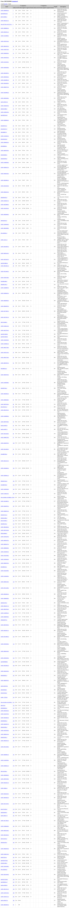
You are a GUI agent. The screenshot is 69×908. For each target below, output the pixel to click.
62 (13, 281)
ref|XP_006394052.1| (5, 180)
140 (13, 624)
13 (13, 57)
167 (13, 754)
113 (13, 520)
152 (13, 713)
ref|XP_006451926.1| (5, 651)
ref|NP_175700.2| (4, 697)
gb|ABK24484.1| (4, 281)
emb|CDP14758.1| (4, 860)
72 (13, 326)
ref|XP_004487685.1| (5, 616)
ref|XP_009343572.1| (5, 740)
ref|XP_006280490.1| (5, 214)
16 (13, 73)
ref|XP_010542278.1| (5, 536)
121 (13, 551)
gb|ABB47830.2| (4, 454)
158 (13, 710)
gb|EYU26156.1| (4, 838)
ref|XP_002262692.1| (5, 83)
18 (13, 80)
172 (13, 771)
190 (13, 848)
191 (13, 860)
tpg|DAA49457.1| (4, 429)
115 (13, 527)
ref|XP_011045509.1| (5, 760)
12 (13, 53)
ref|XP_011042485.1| (5, 576)
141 (13, 630)
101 (13, 475)
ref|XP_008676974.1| (5, 363)
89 (13, 406)
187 (13, 835)
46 (13, 200)
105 (13, 489)
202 (13, 900)
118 (13, 540)
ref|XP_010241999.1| (5, 570)
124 (13, 559)
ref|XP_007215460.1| (5, 746)
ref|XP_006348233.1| (5, 797)
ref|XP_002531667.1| (5, 259)
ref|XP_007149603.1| (5, 636)
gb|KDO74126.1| (4, 481)
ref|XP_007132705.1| (5, 803)
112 (13, 501)
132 (13, 644)
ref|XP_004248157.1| (5, 724)
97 (13, 437)
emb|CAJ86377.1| (4, 815)
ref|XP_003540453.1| (5, 717)
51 (13, 224)
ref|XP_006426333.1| (5, 192)
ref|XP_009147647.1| (5, 410)
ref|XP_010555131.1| (5, 896)
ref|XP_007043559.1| (5, 658)
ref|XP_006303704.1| (5, 374)
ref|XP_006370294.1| (5, 624)
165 (13, 740)
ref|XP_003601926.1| (5, 173)
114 (13, 533)
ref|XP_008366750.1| (5, 563)
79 (13, 352)
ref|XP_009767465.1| (5, 404)
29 (13, 125)
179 (13, 809)
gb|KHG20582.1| (4, 727)
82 (13, 363)
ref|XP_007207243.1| (5, 41)
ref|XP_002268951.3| (5, 80)
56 (13, 253)
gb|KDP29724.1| (4, 125)
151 (13, 689)
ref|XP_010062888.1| (5, 382)
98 (13, 454)
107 (13, 506)
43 (13, 197)
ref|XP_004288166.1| (5, 53)
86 (13, 393)
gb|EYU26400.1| (4, 322)
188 (13, 838)
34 (13, 139)
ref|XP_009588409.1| (5, 775)
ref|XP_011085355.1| (5, 493)
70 (13, 904)
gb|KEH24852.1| (4, 675)
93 (13, 425)
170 (13, 765)
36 (13, 146)
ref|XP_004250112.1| (5, 32)
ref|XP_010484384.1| (5, 162)
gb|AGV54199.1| (4, 809)
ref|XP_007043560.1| (5, 644)
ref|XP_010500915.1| (5, 343)
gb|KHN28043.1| (4, 720)
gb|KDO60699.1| (4, 154)
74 (13, 334)
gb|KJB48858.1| (4, 146)
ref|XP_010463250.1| (5, 112)
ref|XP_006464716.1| (5, 511)
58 (13, 263)
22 (13, 98)
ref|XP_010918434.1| (5, 559)
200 (13, 892)
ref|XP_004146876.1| (5, 246)
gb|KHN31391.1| (4, 284)
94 (13, 429)
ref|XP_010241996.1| (5, 866)
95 (13, 449)
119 (13, 544)
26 (13, 112)
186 (13, 830)
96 (13, 433)
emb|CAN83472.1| (4, 900)
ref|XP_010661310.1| (5, 854)
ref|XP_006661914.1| (5, 734)
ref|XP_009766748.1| (5, 778)
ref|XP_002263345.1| (5, 671)
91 (13, 416)
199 (13, 889)
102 (13, 481)
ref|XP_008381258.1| (5, 581)
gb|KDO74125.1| (4, 514)
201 (13, 896)
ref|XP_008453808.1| (5, 228)
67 (13, 300)
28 (13, 120)
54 (13, 239)
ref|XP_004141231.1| (5, 460)
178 (13, 803)
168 (13, 760)
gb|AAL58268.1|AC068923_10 (7, 497)
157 (13, 708)
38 (13, 154)
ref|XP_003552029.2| (5, 185)
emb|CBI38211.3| (4, 882)
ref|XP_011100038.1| (5, 35)
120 (13, 548)
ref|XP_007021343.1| (5, 352)
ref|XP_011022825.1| (5, 136)
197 (13, 882)
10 (13, 46)
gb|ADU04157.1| (4, 129)
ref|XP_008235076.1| (5, 46)
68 (13, 311)
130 (13, 587)
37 (13, 150)
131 (13, 594)
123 (13, 555)
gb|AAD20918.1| (4, 869)
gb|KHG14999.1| (4, 518)
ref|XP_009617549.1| (5, 357)
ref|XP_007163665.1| (5, 271)
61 (13, 277)
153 (13, 693)
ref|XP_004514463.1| (5, 835)
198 (13, 885)
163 (13, 730)
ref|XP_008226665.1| (5, 527)
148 (13, 665)
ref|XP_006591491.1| (5, 253)
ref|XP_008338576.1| (5, 904)
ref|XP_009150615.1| (5, 265)
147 (13, 680)
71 (13, 322)
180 (13, 812)
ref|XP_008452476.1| (5, 540)
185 (13, 857)
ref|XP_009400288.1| (5, 399)
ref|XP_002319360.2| (5, 874)
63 (13, 284)
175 (13, 788)
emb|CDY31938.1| (4, 879)
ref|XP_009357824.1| (5, 609)
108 (13, 497)
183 (13, 826)
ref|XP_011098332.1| (5, 613)
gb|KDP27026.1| (4, 388)
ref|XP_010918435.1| (5, 551)
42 (13, 180)
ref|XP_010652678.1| (5, 105)
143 (13, 651)
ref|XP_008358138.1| (5, 150)
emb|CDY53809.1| (4, 334)
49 (13, 214)
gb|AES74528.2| (4, 693)
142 (13, 636)
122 (13, 530)
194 (13, 874)
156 (13, 705)
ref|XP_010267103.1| (5, 49)
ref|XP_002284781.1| (5, 506)
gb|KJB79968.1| (4, 689)
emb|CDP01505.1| (4, 13)
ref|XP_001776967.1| (5, 311)
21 (13, 92)
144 (13, 658)
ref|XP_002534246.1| (5, 433)
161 (13, 724)
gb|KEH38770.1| (4, 619)
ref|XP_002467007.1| (5, 443)
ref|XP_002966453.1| (5, 293)
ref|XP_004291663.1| (5, 793)
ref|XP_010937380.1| (5, 277)
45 (13, 192)
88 (13, 404)
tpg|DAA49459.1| (4, 425)
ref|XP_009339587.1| (5, 73)
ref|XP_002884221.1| (5, 765)
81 (13, 368)
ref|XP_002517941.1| (5, 330)
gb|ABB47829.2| (4, 484)
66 (13, 293)
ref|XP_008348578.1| (5, 306)
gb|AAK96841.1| (4, 233)
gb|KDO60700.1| (4, 158)
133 (13, 598)
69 (13, 317)
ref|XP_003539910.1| (5, 665)
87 (13, 399)
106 (13, 493)
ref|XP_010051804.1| (5, 489)
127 (13, 570)
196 (13, 879)
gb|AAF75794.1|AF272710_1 (6, 24)
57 (13, 259)
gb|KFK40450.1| (4, 812)
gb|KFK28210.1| (4, 220)
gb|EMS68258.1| (4, 708)
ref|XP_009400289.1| (5, 598)
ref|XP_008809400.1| (5, 548)
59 (13, 265)
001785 (5, 3)
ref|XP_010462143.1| (5, 326)
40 (13, 162)
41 (13, 173)
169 (13, 737)
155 (13, 702)
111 (13, 518)
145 (13, 675)
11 (13, 49)
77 (13, 343)
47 (13, 204)
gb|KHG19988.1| (4, 108)
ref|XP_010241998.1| (5, 555)
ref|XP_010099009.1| (5, 416)
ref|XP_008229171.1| (5, 606)
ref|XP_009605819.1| (5, 10)
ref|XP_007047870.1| (5, 57)
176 (13, 793)
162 (13, 727)
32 (13, 132)
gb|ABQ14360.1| (4, 863)
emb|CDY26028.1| (4, 336)
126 (13, 566)
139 (13, 619)
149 (13, 671)
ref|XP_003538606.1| (5, 204)
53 (13, 233)
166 (13, 746)
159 (13, 717)
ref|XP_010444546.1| (5, 224)
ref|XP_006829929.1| (5, 300)
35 (13, 142)
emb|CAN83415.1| (4, 102)
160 (13, 720)
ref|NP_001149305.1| (5, 449)
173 (13, 778)
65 (13, 306)
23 (13, 102)
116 (13, 523)
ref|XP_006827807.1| (5, 680)
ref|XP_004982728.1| (5, 437)
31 (13, 167)
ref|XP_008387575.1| (5, 87)
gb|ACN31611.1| (4, 406)
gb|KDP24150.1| (4, 523)
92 (13, 421)
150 (13, 686)
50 (13, 220)
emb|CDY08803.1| (4, 263)
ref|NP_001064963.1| (5, 468)
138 (13, 616)
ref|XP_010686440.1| (5, 826)
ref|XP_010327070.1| (5, 713)
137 (13, 613)
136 (13, 609)
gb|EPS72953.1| (4, 857)
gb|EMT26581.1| (4, 737)
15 (13, 67)
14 (13, 62)
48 (13, 208)
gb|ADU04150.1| (4, 139)
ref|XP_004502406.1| (5, 98)
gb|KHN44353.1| (4, 197)
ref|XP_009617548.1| (5, 347)
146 (13, 661)
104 (13, 484)
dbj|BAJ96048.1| (4, 533)
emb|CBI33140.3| (4, 115)
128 (13, 576)
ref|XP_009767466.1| (5, 421)
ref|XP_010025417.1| (5, 200)
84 (13, 382)
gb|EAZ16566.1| (4, 771)
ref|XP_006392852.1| (5, 393)
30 (13, 129)
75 (13, 336)
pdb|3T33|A (3, 705)
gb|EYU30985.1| (4, 16)
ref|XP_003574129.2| (5, 530)
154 (13, 697)
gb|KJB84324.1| (4, 368)
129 (13, 581)
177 (13, 797)
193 (13, 869)
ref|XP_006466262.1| (5, 142)
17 (13, 76)
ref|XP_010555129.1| (5, 892)
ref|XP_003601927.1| (5, 167)
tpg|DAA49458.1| (4, 885)
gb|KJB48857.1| (4, 132)
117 (13, 536)
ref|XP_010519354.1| (5, 208)
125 (13, 563)
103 (13, 468)
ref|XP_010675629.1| (5, 730)
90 (13, 410)
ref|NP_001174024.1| (5, 820)
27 (13, 115)
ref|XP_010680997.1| (5, 287)
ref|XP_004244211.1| (5, 630)
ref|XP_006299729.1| (5, 848)
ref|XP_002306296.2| (5, 67)
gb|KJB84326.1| (4, 566)
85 (13, 388)
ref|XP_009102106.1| (5, 830)
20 (13, 87)
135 (13, 606)
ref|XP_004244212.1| (5, 782)
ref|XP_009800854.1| (5, 28)
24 (13, 105)
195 (13, 866)
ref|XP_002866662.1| (5, 120)
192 (13, 863)
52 (13, 228)
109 (13, 511)
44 (13, 185)
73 (13, 330)
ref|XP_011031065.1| (5, 62)
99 (13, 460)
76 (13, 340)
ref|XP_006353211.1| (5, 20)
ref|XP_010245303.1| (5, 340)
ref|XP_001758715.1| (5, 317)
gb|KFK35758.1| (4, 602)
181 (13, 815)
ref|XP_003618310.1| (5, 710)
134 (13, 602)
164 (13, 734)
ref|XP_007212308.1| (5, 587)
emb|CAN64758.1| (4, 686)
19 (13, 83)
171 (13, 775)
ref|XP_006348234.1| (5, 594)
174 (13, 782)
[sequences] (15, 1)
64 (13, 287)
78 (13, 347)
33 (13, 136)
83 (13, 374)
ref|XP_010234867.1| (5, 501)
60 (13, 271)
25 (13, 108)
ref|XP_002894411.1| (5, 475)
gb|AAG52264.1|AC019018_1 (6, 702)
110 (13, 514)
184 (13, 842)
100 (13, 443)
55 (13, 246)
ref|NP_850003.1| (4, 788)
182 (13, 820)
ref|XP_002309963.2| (5, 92)
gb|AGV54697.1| (4, 520)
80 (13, 357)
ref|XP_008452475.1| (5, 544)
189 (13, 854)
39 (13, 158)
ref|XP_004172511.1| (5, 889)
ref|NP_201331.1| (4, 239)
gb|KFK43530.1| (4, 842)
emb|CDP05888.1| (4, 661)
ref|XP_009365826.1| (5, 76)
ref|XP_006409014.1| (5, 754)
